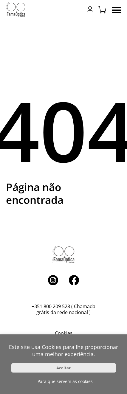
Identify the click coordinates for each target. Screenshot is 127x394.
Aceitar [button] (63, 367)
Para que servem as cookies (65, 381)
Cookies (63, 333)
